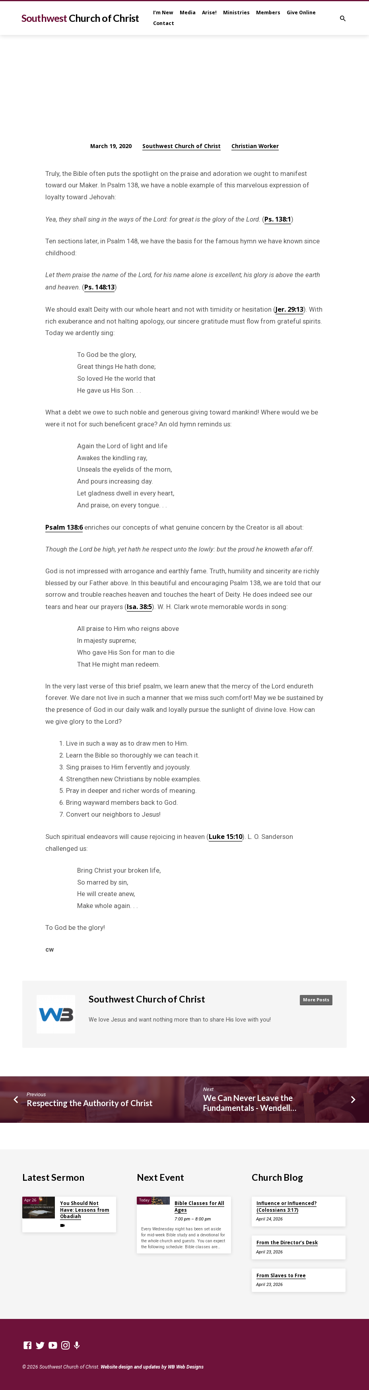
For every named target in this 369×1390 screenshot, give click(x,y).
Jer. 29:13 (289, 309)
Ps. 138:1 (277, 219)
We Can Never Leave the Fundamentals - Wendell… (249, 1102)
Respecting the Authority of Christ (90, 1103)
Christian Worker (255, 146)
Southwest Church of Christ (181, 146)
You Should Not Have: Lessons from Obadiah (84, 1209)
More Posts (315, 1000)
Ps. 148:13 (99, 286)
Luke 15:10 (225, 836)
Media (188, 12)
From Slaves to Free (281, 1275)
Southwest (80, 18)
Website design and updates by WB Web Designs (152, 1367)
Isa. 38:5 (139, 606)
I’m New (163, 12)
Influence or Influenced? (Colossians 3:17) (286, 1206)
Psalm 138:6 (64, 527)
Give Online (301, 12)
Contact (163, 23)
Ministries (236, 12)
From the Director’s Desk (287, 1242)
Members (268, 12)
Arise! (209, 12)
